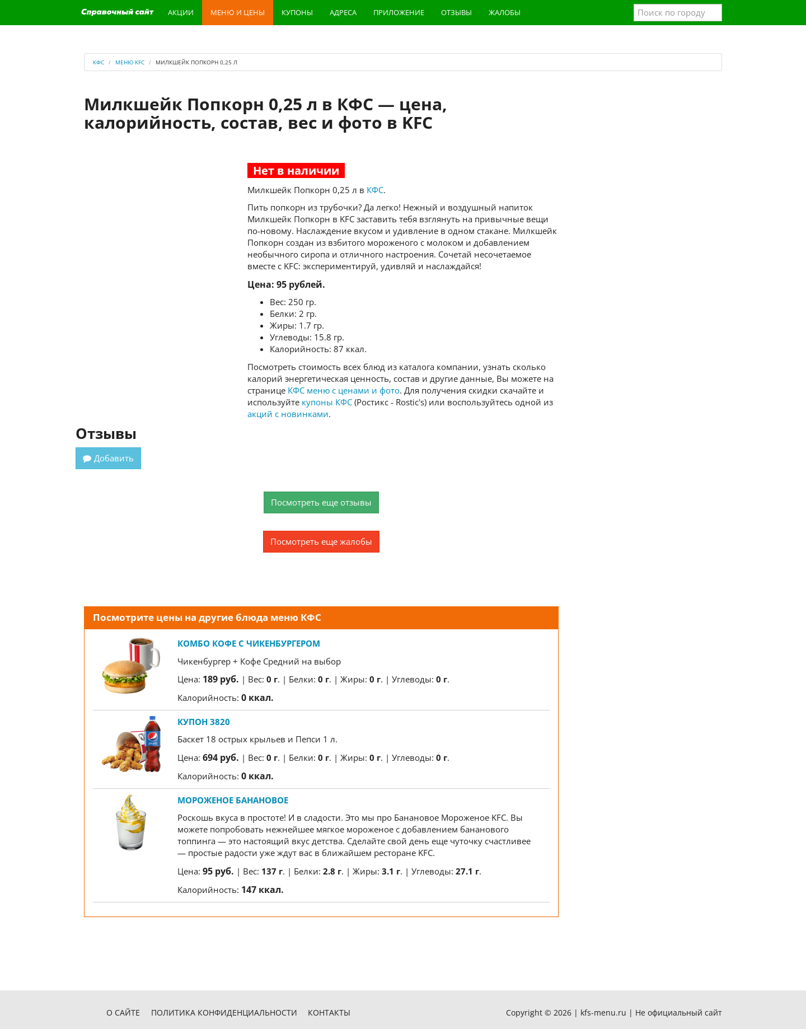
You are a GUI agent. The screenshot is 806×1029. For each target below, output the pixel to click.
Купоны (297, 12)
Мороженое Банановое (232, 800)
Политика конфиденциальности (224, 1012)
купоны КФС (327, 402)
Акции (181, 12)
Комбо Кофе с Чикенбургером (248, 643)
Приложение (398, 12)
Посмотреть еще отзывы (321, 502)
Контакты (329, 1012)
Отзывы (456, 12)
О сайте (123, 1012)
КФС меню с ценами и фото (344, 390)
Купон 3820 (203, 721)
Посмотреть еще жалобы (321, 541)
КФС (375, 189)
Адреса (343, 12)
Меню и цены (237, 12)
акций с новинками (288, 413)
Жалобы (505, 12)
